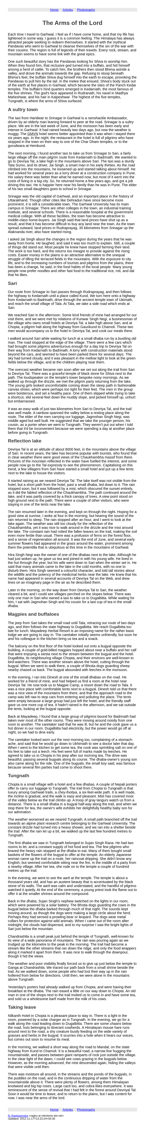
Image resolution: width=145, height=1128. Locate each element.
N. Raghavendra (18, 1115)
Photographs (86, 10)
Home (54, 10)
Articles (68, 10)
